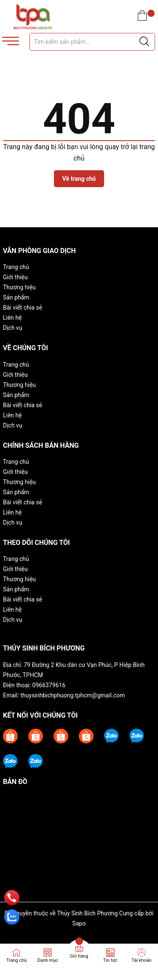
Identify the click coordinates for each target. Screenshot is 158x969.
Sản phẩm (16, 297)
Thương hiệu (19, 287)
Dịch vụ (12, 327)
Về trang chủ (79, 178)
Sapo (79, 923)
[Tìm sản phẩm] (92, 41)
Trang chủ (16, 267)
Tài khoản (141, 960)
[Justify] (144, 41)
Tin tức (110, 960)
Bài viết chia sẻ (22, 307)
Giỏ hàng (79, 956)
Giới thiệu (15, 277)
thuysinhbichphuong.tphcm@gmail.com (73, 695)
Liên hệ (12, 317)
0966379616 (49, 685)
